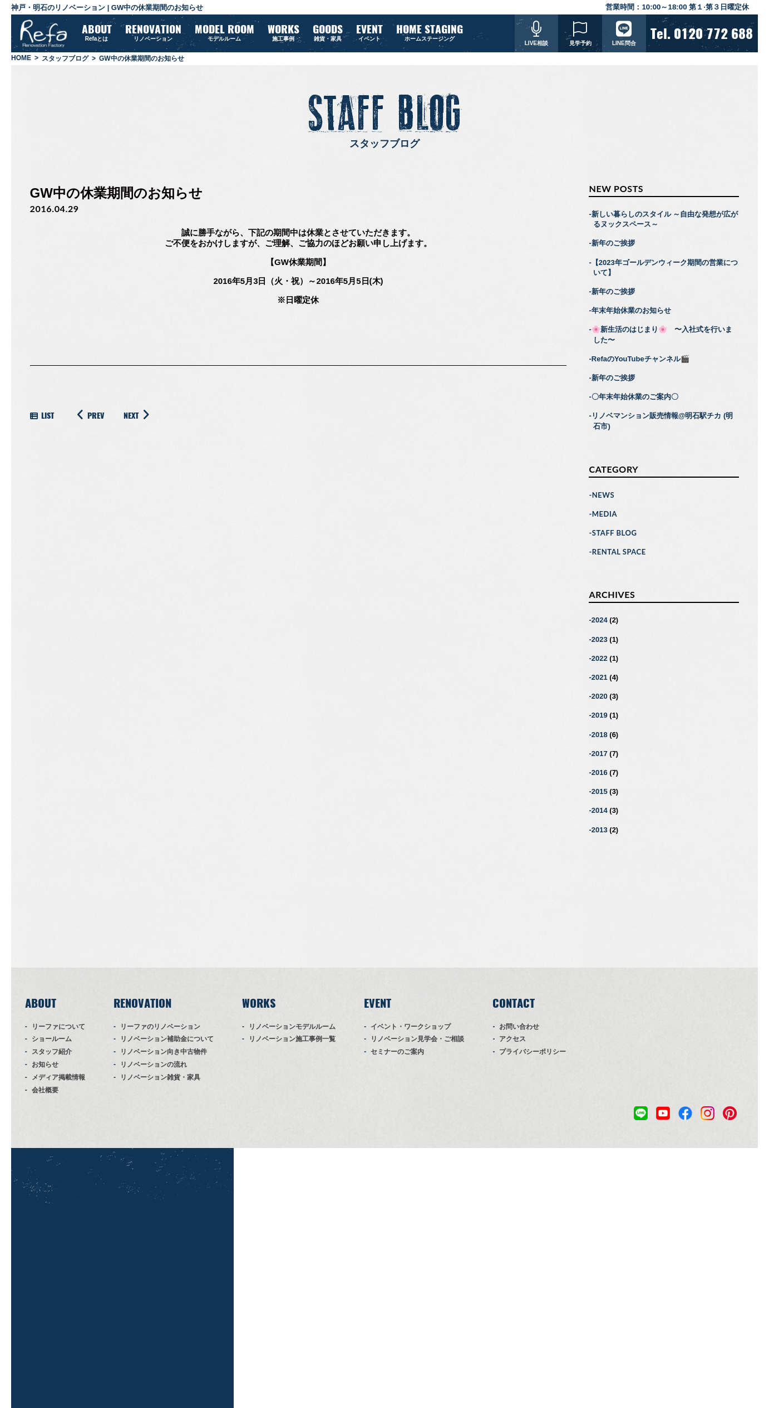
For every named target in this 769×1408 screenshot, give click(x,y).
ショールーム (52, 1044)
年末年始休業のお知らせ (631, 315)
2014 (599, 815)
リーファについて (58, 1032)
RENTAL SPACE (619, 556)
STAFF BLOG (614, 537)
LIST (42, 420)
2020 (599, 701)
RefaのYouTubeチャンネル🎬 (640, 364)
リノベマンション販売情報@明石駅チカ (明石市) (662, 425)
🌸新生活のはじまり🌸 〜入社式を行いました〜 (661, 339)
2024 (599, 625)
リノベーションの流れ (153, 1069)
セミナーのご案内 (397, 1057)
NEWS (603, 500)
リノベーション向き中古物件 (163, 1057)
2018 (599, 739)
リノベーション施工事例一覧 (292, 1044)
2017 (599, 758)
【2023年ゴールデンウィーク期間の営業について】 (664, 272)
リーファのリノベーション (160, 1032)
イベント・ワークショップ (411, 1032)
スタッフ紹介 (52, 1057)
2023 (599, 644)
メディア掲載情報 (58, 1082)
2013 (599, 834)
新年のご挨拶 (613, 248)
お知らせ (45, 1069)
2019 (599, 720)
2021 (599, 682)
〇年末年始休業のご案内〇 (634, 402)
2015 (599, 796)
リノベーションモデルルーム (292, 1032)
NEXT (138, 420)
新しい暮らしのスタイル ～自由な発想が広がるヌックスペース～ (664, 224)
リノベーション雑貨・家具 (160, 1082)
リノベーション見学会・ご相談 (417, 1044)
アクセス (512, 1044)
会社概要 (45, 1095)
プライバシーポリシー (532, 1057)
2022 (599, 663)
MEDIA (604, 518)
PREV (88, 420)
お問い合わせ (519, 1032)
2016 (599, 777)
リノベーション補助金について (167, 1044)
